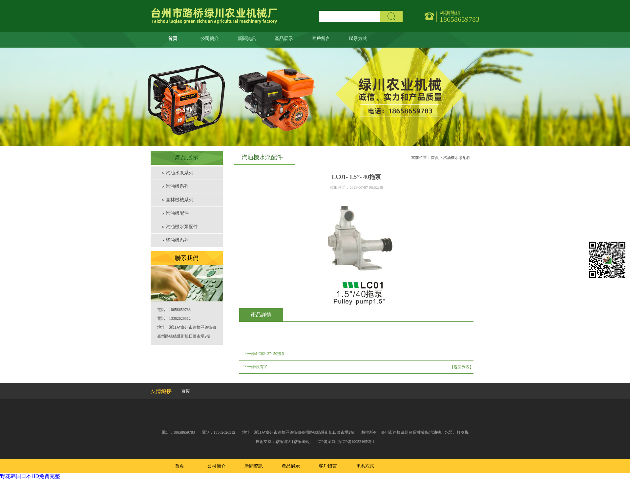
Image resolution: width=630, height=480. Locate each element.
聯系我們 (187, 258)
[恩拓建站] (301, 441)
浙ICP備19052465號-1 (355, 441)
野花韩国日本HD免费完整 (30, 476)
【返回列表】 (461, 367)
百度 (185, 391)
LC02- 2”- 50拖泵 (270, 353)
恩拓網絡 (283, 441)
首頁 (435, 157)
